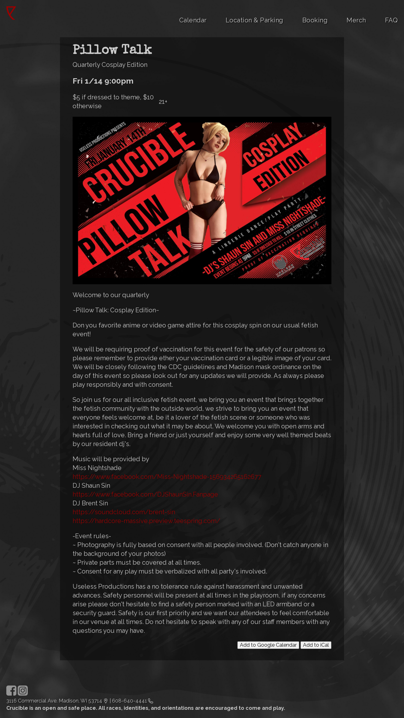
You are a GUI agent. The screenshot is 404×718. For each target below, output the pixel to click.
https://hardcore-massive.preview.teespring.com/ (146, 521)
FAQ (391, 20)
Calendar (193, 20)
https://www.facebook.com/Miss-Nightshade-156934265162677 (167, 476)
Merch (356, 20)
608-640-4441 (129, 701)
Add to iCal (316, 645)
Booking (315, 20)
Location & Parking (254, 20)
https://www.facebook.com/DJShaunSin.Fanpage (145, 494)
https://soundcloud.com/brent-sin (124, 512)
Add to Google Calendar (268, 645)
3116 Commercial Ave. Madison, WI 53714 (54, 701)
